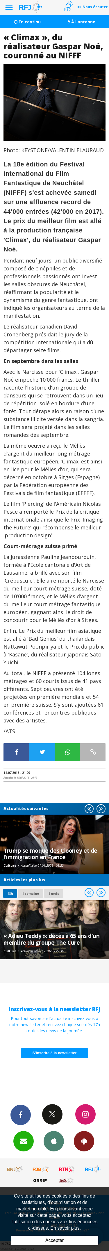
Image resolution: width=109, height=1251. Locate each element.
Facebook (20, 1115)
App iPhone (54, 1141)
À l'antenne (81, 22)
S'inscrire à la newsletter (55, 1053)
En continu (27, 22)
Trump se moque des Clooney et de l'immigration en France (50, 854)
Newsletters (23, 1141)
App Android (84, 1141)
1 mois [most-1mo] (53, 893)
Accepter (54, 1240)
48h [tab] (10, 893)
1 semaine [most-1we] (30, 893)
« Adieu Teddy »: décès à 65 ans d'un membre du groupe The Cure (51, 939)
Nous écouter (95, 6)
